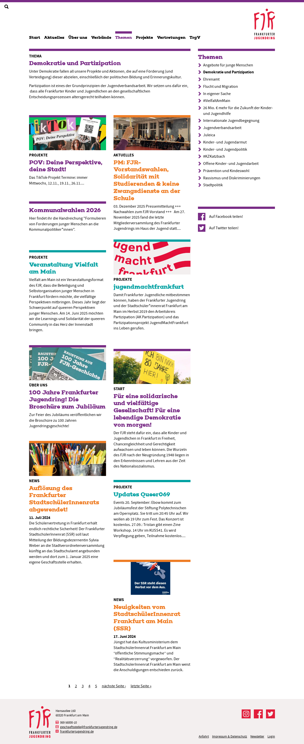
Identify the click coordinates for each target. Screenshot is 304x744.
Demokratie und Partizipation (228, 72)
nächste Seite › (114, 686)
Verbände (101, 37)
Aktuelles (54, 37)
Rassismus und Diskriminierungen (231, 178)
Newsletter (257, 736)
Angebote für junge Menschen (228, 65)
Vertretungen (171, 37)
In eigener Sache (217, 93)
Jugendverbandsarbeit (222, 127)
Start (34, 37)
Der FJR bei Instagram (246, 713)
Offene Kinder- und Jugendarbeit (231, 163)
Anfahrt (204, 736)
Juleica (209, 135)
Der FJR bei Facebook (258, 713)
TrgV (195, 37)
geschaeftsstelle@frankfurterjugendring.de (88, 727)
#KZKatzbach (214, 156)
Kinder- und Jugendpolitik (225, 149)
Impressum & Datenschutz (229, 736)
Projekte (144, 37)
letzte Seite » (141, 686)
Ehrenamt (211, 79)
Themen (123, 37)
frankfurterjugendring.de (77, 731)
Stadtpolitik (213, 185)
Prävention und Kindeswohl (226, 170)
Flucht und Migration (220, 86)
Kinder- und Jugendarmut (225, 142)
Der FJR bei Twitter (270, 713)
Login (271, 736)
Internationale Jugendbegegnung (231, 120)
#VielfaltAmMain (216, 100)
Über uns (77, 37)
